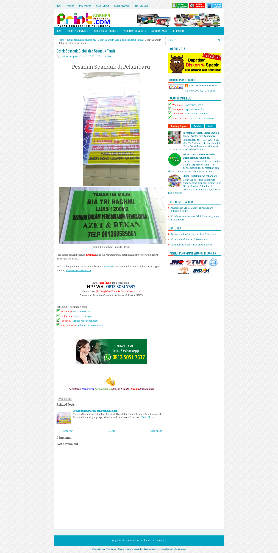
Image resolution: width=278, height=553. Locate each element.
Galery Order (102, 5)
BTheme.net (180, 549)
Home (59, 5)
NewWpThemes (109, 549)
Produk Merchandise (136, 30)
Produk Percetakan (78, 30)
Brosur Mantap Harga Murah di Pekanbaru (193, 234)
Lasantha (138, 549)
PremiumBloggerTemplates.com (158, 549)
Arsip (210, 126)
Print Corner (137, 540)
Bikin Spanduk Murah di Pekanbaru (189, 239)
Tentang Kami (141, 5)
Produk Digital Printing (107, 30)
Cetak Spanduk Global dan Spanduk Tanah (120, 39)
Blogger (163, 540)
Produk (70, 5)
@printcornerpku (82, 316)
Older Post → (157, 431)
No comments (105, 56)
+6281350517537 (82, 311)
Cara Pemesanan (122, 5)
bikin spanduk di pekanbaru (81, 39)
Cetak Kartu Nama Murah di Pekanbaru (191, 244)
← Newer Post (65, 431)
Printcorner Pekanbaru (85, 320)
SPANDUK (107, 266)
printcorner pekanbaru (203, 86)
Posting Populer (179, 126)
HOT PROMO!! (178, 31)
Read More (148, 417)
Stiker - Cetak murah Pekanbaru (200, 176)
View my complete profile (200, 91)
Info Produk (85, 5)
